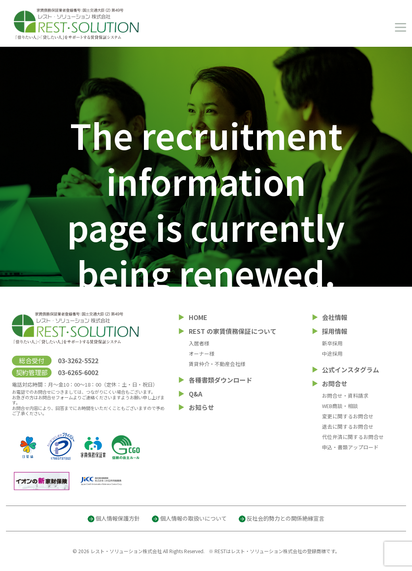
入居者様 (199, 343)
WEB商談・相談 (340, 406)
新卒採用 (332, 343)
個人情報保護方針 (118, 518)
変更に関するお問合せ (348, 416)
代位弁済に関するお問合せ (353, 437)
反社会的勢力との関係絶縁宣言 (285, 518)
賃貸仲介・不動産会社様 (217, 364)
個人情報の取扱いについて (193, 518)
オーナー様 (202, 353)
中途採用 (332, 353)
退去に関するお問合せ (348, 426)
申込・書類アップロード (350, 447)
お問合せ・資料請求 (345, 395)
